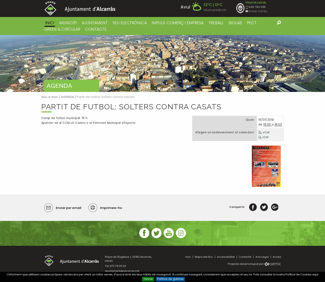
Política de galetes (170, 279)
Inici (49, 23)
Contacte (245, 257)
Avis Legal (262, 257)
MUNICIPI (68, 23)
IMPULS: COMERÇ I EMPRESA (178, 23)
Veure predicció (214, 10)
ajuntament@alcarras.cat (122, 271)
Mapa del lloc (204, 257)
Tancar (148, 279)
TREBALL (216, 23)
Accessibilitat (226, 257)
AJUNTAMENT (95, 23)
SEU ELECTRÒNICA (130, 23)
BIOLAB (235, 23)
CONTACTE (96, 29)
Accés (277, 257)
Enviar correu (258, 11)
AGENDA (67, 97)
